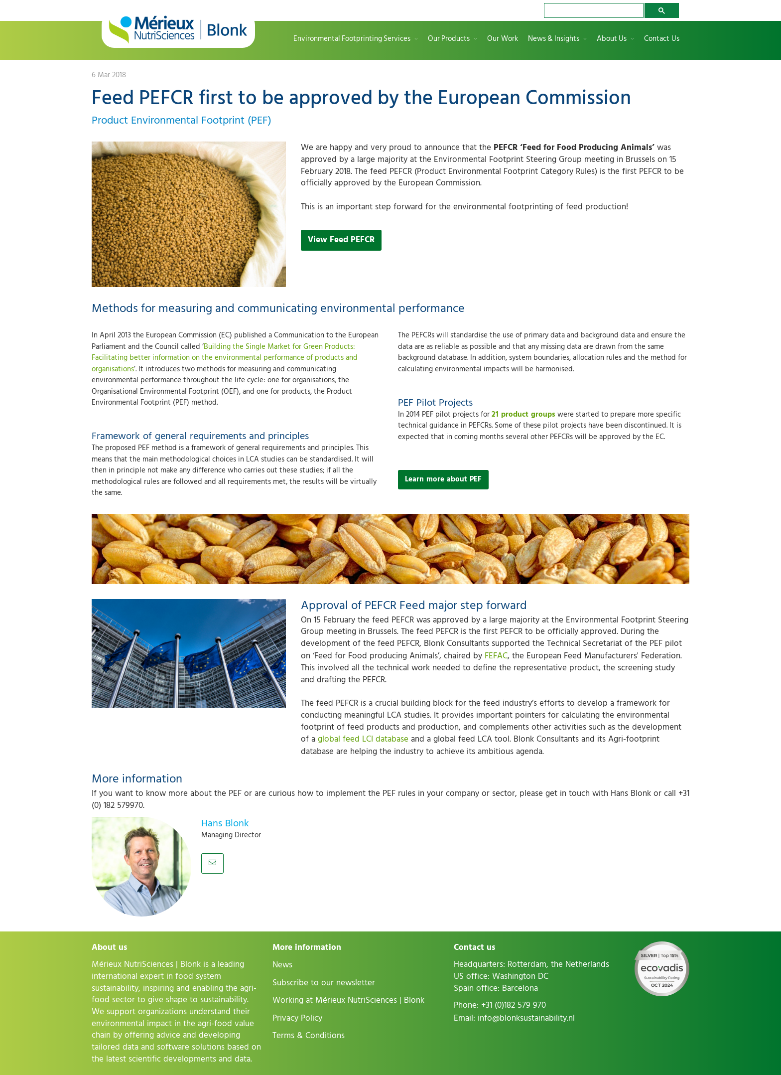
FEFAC (496, 656)
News (282, 965)
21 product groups (523, 414)
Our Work (502, 39)
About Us (612, 39)
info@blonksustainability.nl (526, 1018)
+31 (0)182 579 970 (513, 1005)
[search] (593, 10)
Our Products (449, 39)
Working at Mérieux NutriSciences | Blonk (348, 1000)
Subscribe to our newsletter (323, 983)
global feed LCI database (363, 739)
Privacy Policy (297, 1018)
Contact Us (661, 39)
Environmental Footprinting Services (351, 39)
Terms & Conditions (308, 1036)
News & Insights (553, 39)
